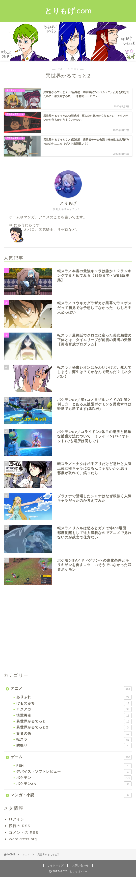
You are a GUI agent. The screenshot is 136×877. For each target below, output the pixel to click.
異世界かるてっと (74, 721)
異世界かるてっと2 (74, 727)
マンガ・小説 (71, 795)
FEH (74, 765)
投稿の (19, 826)
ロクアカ (74, 709)
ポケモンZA (74, 783)
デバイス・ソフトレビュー (74, 771)
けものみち (74, 703)
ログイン (17, 819)
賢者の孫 (74, 733)
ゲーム (71, 757)
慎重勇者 (74, 715)
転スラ (74, 739)
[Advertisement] (45, 629)
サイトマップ (55, 865)
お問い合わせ (80, 865)
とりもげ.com (68, 10)
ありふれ (74, 697)
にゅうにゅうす (27, 225)
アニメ (71, 688)
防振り (74, 745)
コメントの (23, 832)
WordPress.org (23, 839)
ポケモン (74, 777)
